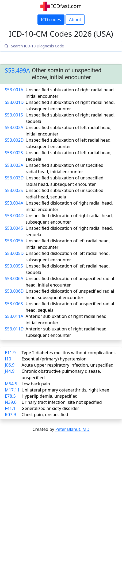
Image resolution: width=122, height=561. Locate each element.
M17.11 (12, 390)
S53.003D (14, 178)
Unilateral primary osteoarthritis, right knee (65, 390)
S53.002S (14, 153)
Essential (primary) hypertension (53, 359)
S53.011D (14, 329)
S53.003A (14, 165)
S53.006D (14, 291)
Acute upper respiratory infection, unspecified (67, 365)
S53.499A (17, 70)
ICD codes (51, 19)
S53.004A (14, 203)
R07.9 (10, 414)
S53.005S (14, 266)
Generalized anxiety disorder (50, 408)
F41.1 (10, 408)
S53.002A (14, 127)
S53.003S (14, 190)
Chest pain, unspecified (44, 414)
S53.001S (14, 115)
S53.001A (14, 90)
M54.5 (11, 384)
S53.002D (14, 140)
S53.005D (14, 253)
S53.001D (14, 102)
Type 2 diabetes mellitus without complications (68, 353)
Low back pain (35, 384)
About (75, 19)
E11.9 (10, 353)
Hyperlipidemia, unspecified (49, 396)
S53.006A (14, 278)
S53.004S (14, 228)
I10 (8, 359)
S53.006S (14, 304)
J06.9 (9, 365)
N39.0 (11, 402)
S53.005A (14, 241)
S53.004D (14, 216)
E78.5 (10, 396)
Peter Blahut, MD (72, 429)
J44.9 (9, 371)
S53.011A (14, 316)
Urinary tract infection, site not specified (61, 402)
